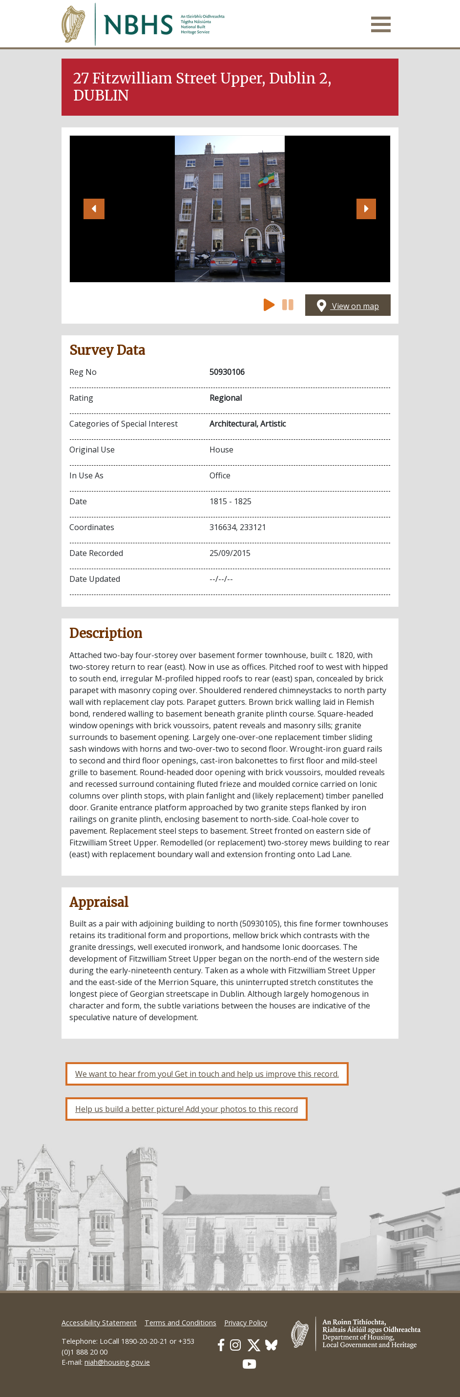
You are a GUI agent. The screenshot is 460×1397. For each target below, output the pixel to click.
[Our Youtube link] (249, 1364)
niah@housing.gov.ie (117, 1362)
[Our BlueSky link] (271, 1345)
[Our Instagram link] (235, 1345)
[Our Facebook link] (221, 1345)
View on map (348, 306)
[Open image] (230, 209)
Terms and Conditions (180, 1322)
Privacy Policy (245, 1322)
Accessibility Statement (99, 1322)
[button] (94, 209)
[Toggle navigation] (380, 24)
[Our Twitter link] (254, 1345)
